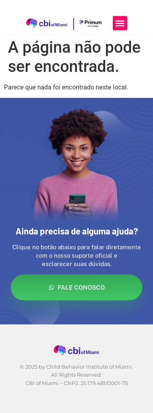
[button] (120, 23)
